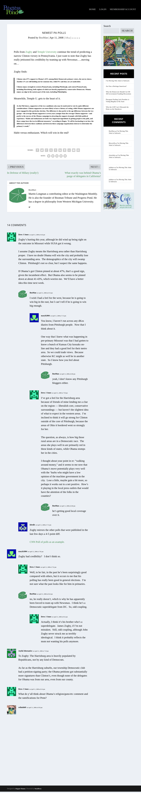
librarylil (112, 144)
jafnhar (111, 169)
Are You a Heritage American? (116, 88)
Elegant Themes (20, 790)
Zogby (28, 53)
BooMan (43, 38)
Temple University (47, 53)
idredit (32, 526)
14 (67, 38)
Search (107, 27)
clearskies (112, 157)
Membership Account (123, 11)
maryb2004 (45, 317)
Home (92, 11)
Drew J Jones (23, 236)
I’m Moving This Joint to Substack (117, 82)
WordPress (38, 790)
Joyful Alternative (25, 652)
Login (102, 11)
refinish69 (22, 709)
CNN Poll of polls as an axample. (47, 543)
